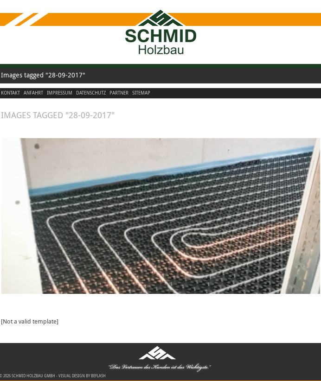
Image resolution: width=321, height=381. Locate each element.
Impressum (59, 93)
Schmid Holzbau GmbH (33, 376)
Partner (118, 93)
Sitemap (141, 93)
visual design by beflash (82, 376)
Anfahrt (33, 93)
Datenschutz (91, 93)
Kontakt (10, 93)
